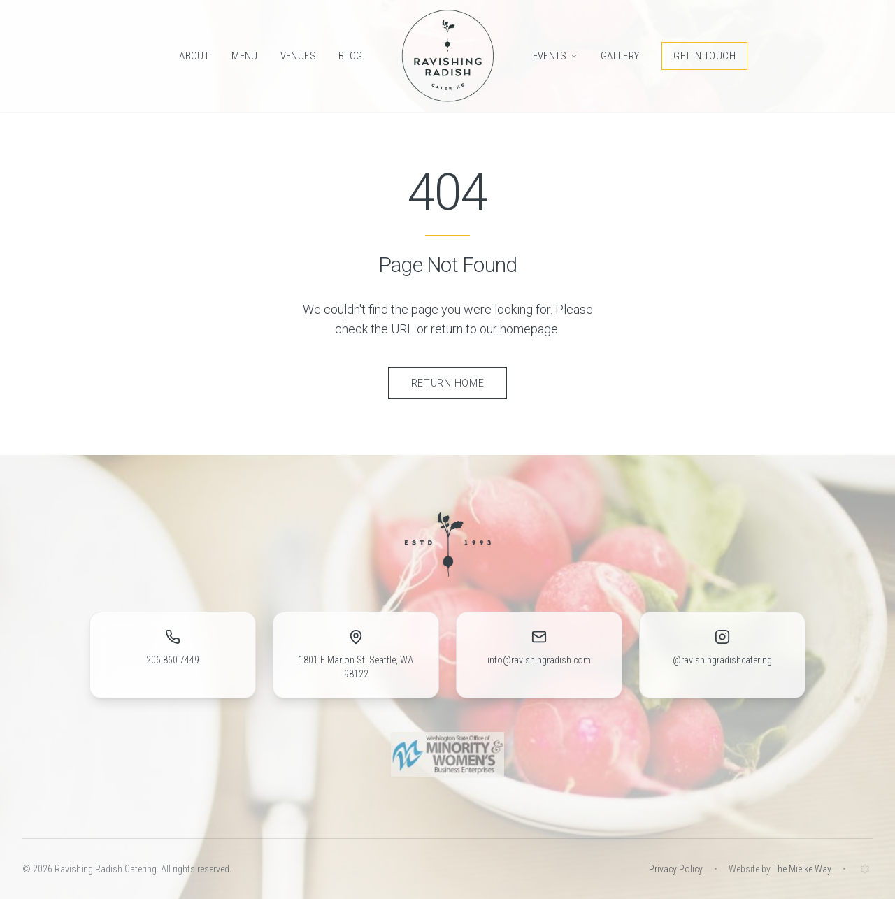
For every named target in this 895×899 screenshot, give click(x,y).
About (194, 56)
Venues (298, 56)
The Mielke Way (802, 869)
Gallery (620, 56)
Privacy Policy (676, 869)
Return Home (448, 383)
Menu (244, 56)
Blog (350, 56)
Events (555, 56)
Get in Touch (704, 56)
